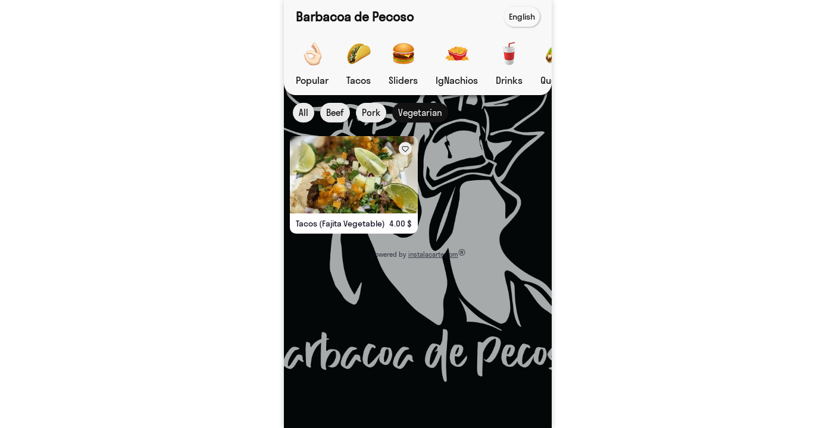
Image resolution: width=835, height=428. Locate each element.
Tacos (358, 80)
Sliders (403, 80)
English (522, 16)
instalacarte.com (433, 254)
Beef (335, 112)
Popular (312, 80)
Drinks (509, 80)
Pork (371, 112)
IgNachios (457, 80)
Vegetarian (420, 112)
